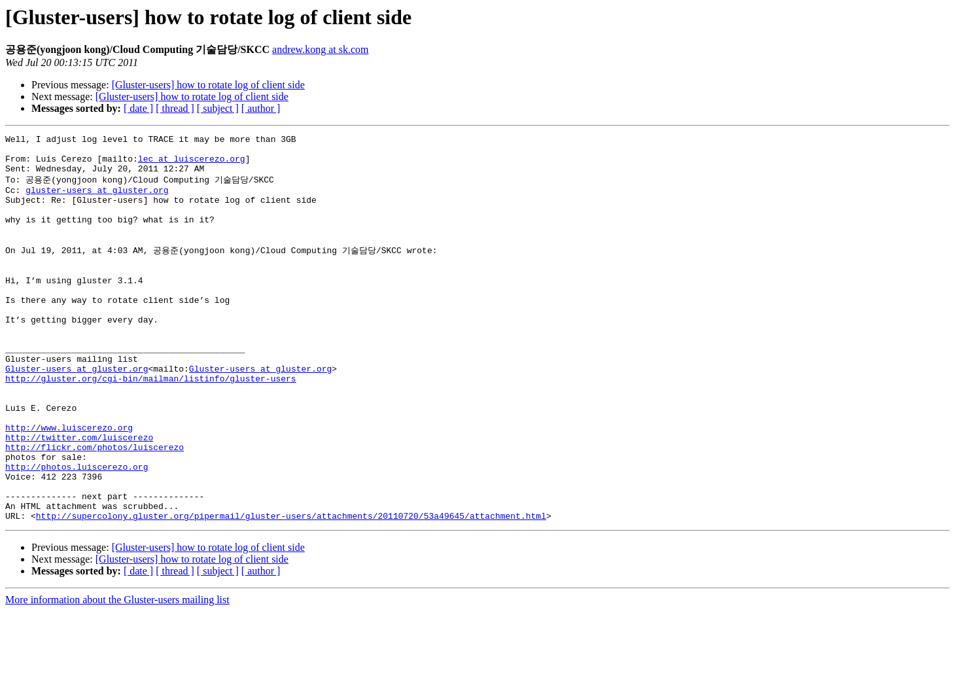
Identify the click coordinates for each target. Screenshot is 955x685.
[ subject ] (218, 108)
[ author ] (261, 108)
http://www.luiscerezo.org (69, 483)
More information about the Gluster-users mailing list (117, 673)
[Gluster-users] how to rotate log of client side (208, 84)
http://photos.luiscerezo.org (76, 530)
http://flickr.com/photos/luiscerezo (94, 507)
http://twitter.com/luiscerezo (79, 495)
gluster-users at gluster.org (97, 200)
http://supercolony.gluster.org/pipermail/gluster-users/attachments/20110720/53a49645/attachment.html (291, 589)
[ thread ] (175, 108)
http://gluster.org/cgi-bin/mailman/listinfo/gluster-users (150, 424)
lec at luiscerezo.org (191, 164)
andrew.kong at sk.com (320, 49)
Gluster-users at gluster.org (76, 413)
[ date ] (138, 108)
